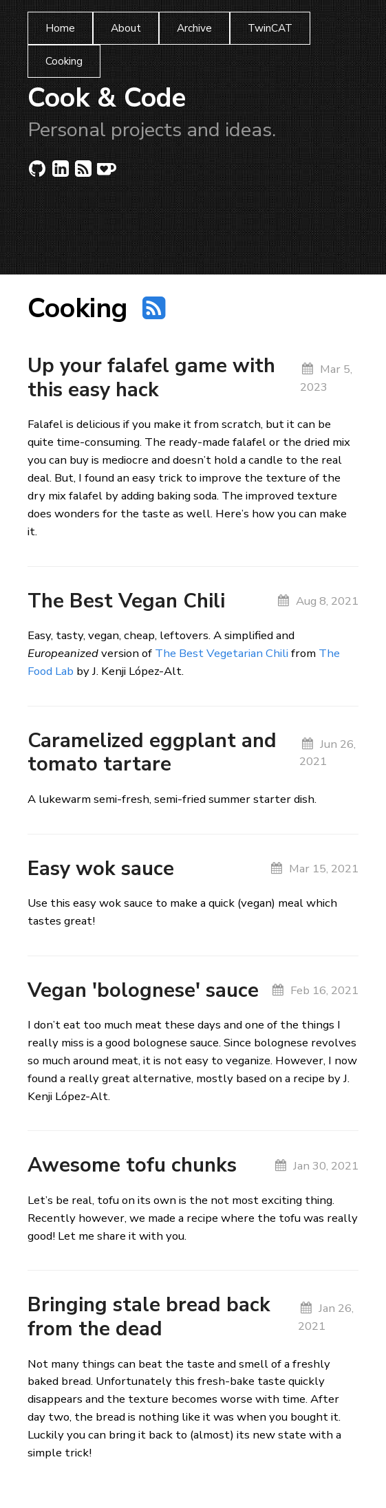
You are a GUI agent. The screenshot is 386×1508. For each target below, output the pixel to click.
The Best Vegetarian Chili (221, 653)
